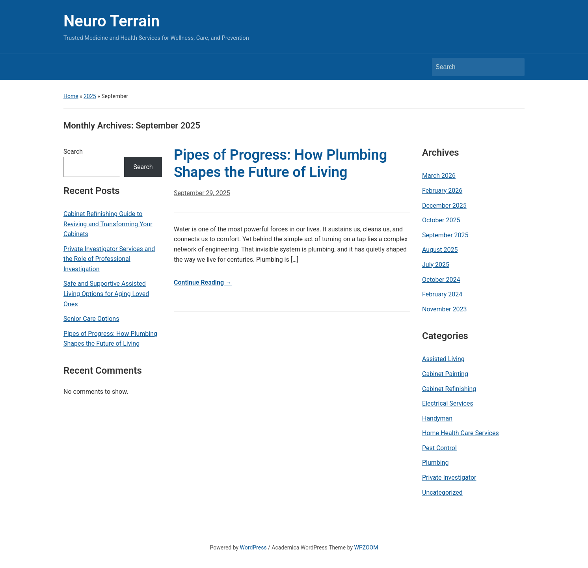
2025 (90, 96)
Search (73, 151)
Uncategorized (442, 492)
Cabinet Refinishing (449, 389)
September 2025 (445, 235)
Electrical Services (447, 403)
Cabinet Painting (445, 374)
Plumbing (435, 462)
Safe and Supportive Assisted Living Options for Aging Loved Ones (106, 293)
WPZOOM (366, 547)
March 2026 (439, 175)
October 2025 (441, 220)
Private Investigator (449, 477)
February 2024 (442, 294)
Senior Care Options (91, 318)
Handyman (437, 418)
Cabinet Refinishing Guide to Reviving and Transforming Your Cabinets (108, 224)
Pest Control (439, 448)
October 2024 (441, 279)
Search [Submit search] (515, 67)
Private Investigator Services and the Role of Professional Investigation (109, 259)
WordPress (253, 547)
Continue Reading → (203, 282)
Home (70, 96)
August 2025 (440, 249)
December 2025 (444, 205)
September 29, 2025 (202, 193)
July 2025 (435, 264)
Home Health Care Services (460, 433)
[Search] (471, 67)
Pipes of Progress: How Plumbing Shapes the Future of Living (110, 339)
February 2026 (442, 190)
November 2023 (444, 309)
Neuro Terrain (111, 21)
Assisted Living (443, 359)
